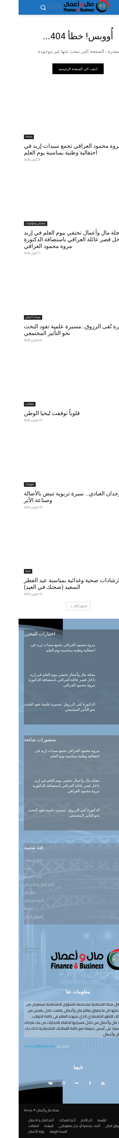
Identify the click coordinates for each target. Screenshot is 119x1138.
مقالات (11, 404)
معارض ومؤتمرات (17, 223)
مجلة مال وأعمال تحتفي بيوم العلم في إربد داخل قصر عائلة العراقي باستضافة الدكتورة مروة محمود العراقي (55, 239)
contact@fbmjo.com (21, 1046)
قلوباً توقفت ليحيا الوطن (33, 413)
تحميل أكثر (60, 606)
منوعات (11, 484)
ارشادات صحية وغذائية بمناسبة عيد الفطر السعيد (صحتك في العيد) (53, 583)
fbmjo (10, 137)
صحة (9, 571)
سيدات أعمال (14, 317)
